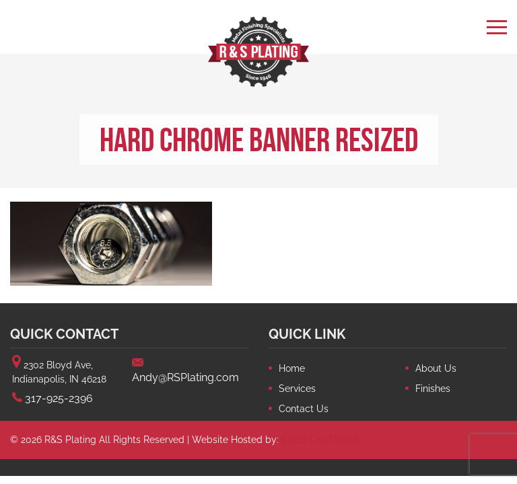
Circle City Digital (319, 439)
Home (292, 368)
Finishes (432, 388)
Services (297, 388)
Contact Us (304, 408)
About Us (435, 368)
